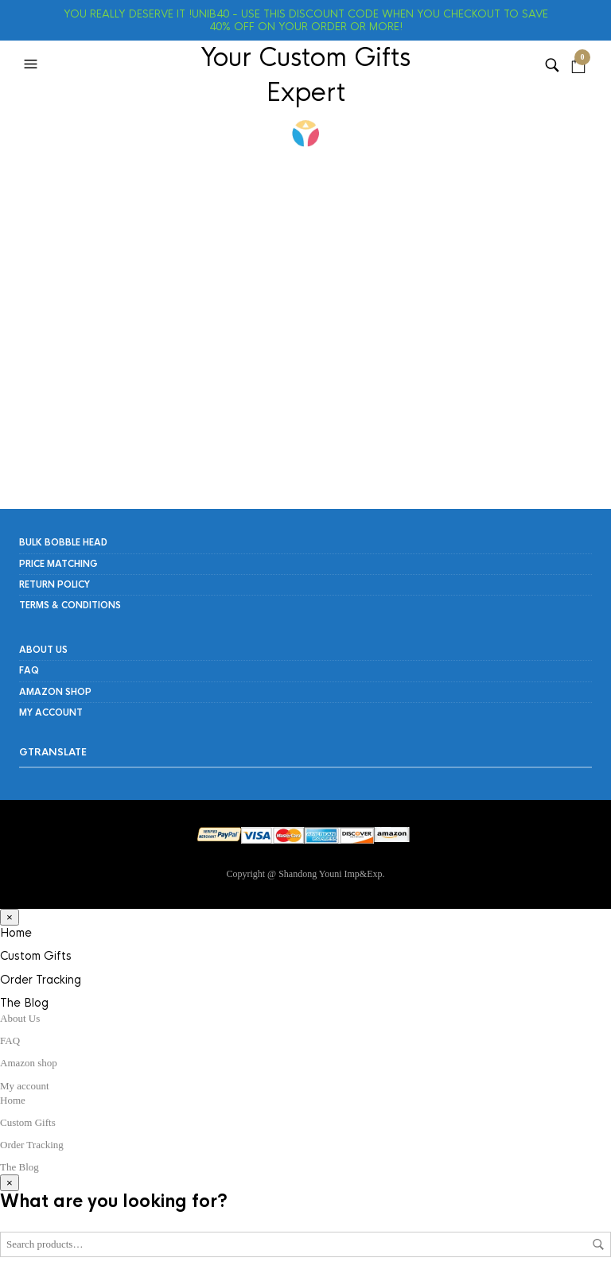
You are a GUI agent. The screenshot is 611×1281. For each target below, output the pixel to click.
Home (16, 933)
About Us (43, 649)
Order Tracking (40, 979)
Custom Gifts (36, 956)
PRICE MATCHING (58, 563)
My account (51, 712)
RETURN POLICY (54, 584)
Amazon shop (55, 691)
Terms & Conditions (70, 605)
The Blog (24, 1003)
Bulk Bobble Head (63, 542)
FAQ (29, 670)
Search (598, 1244)
